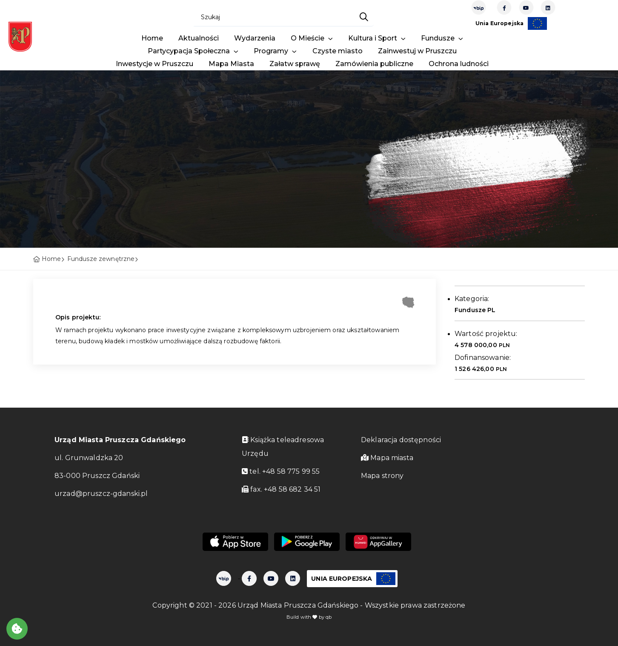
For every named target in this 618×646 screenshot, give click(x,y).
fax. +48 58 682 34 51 (281, 489)
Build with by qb (309, 617)
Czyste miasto (337, 51)
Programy (272, 51)
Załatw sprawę (294, 64)
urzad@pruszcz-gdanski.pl (101, 494)
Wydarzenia (254, 38)
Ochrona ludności (459, 64)
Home (152, 38)
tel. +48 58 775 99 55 (281, 471)
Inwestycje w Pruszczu (154, 64)
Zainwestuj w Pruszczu (417, 51)
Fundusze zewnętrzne (101, 259)
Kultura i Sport (373, 38)
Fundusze (438, 38)
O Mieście (308, 38)
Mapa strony (382, 476)
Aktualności (198, 38)
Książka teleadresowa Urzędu (283, 447)
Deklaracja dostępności (401, 440)
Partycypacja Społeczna (190, 51)
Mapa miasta (387, 458)
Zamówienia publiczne (374, 64)
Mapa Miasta (231, 64)
